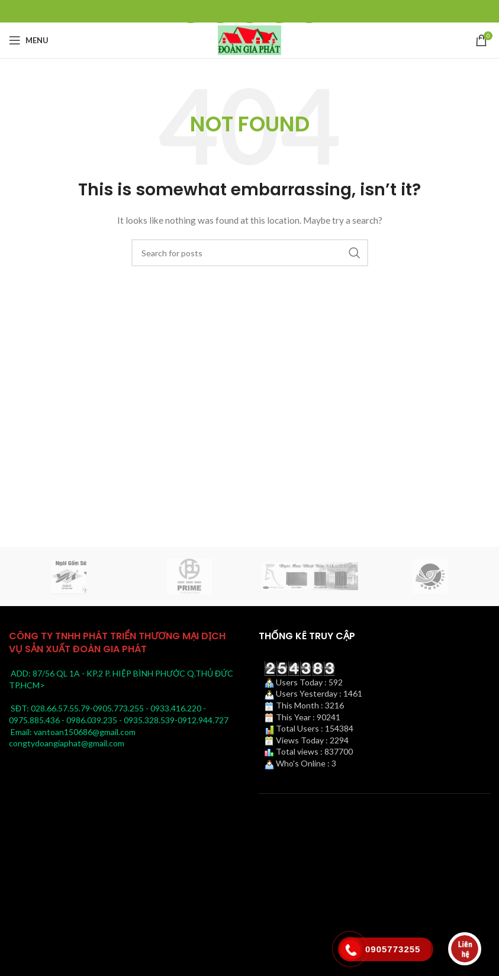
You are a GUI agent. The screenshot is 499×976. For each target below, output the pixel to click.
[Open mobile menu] (28, 40)
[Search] (249, 252)
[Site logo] (249, 39)
